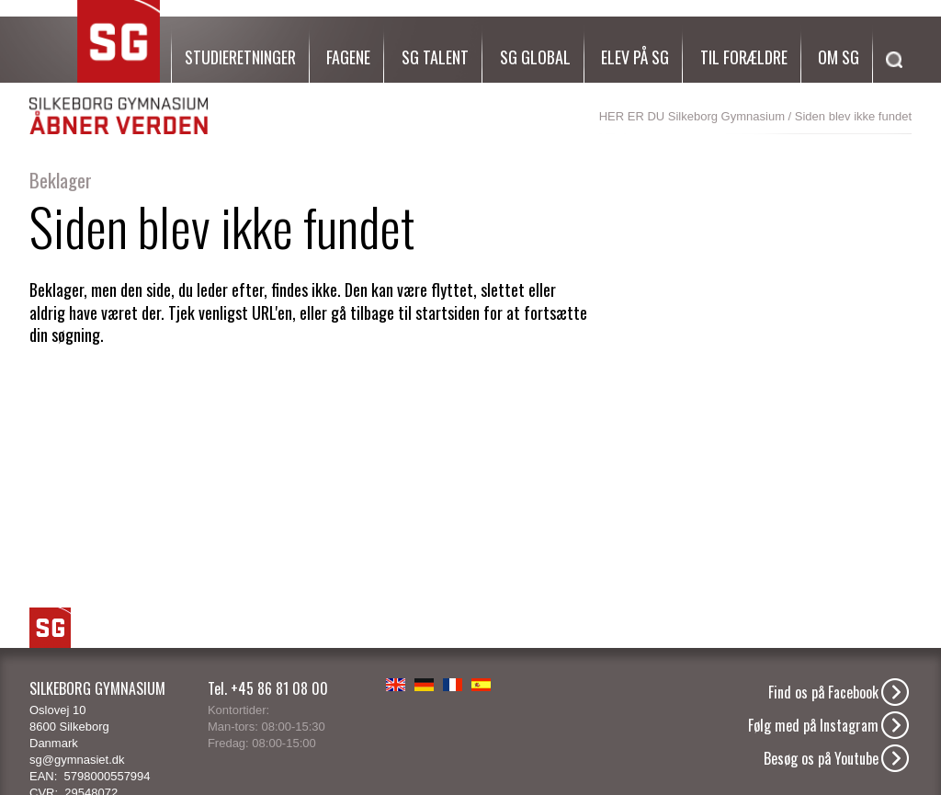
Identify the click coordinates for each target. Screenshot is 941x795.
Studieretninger (240, 57)
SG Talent (435, 57)
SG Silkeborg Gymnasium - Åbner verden (118, 67)
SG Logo (50, 628)
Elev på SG (635, 57)
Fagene (348, 57)
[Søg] (889, 82)
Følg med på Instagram (813, 725)
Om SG (838, 57)
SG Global (535, 57)
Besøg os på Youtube (821, 758)
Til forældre (744, 57)
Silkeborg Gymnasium (726, 116)
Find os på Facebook (823, 692)
